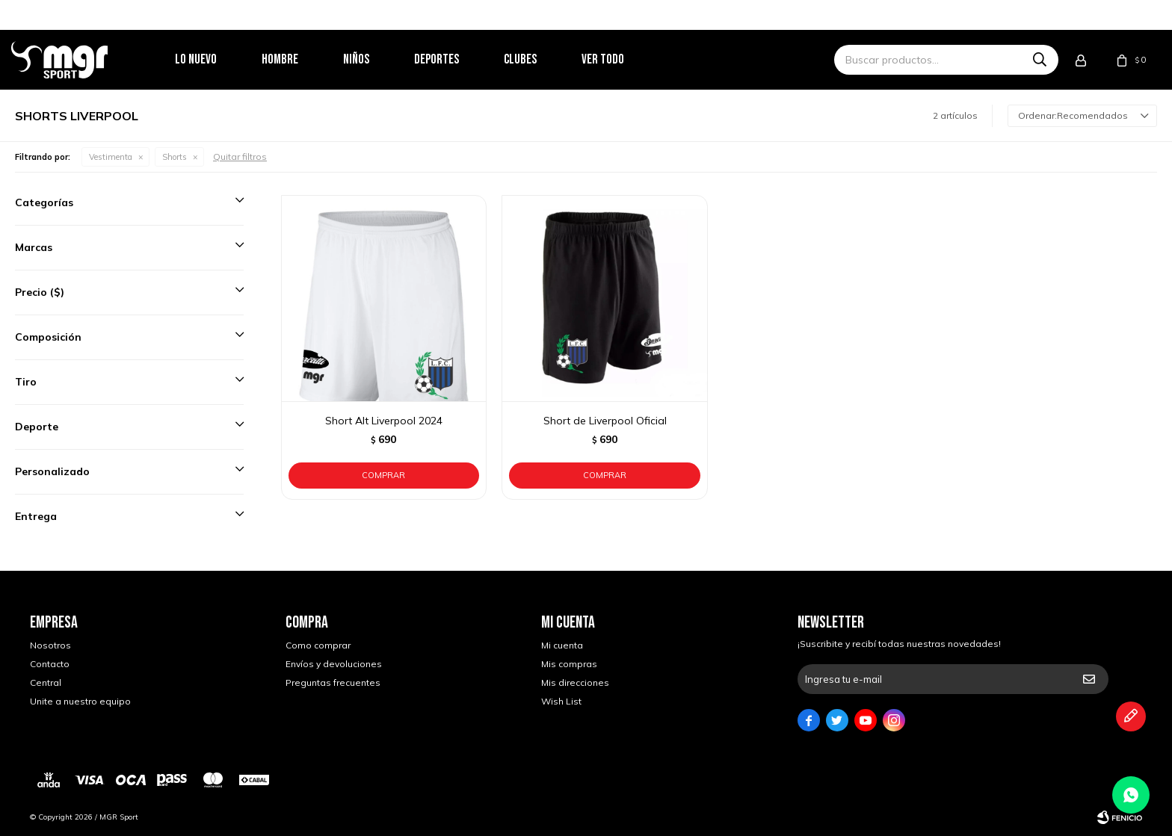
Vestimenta (110, 157)
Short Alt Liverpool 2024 (383, 420)
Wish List (561, 701)
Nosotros (50, 645)
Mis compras (569, 663)
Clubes (538, 59)
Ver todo (621, 59)
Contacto (50, 663)
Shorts (174, 157)
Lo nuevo (214, 59)
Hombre (298, 59)
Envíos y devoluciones (334, 663)
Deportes (455, 59)
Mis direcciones (575, 682)
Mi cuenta (562, 645)
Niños (375, 59)
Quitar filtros (240, 156)
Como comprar (318, 645)
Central (45, 682)
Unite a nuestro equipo (80, 701)
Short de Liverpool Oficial (605, 420)
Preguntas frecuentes (333, 682)
